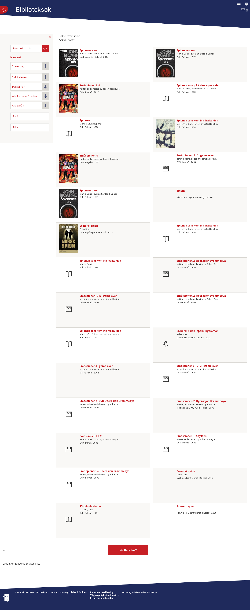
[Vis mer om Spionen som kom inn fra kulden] (165, 133)
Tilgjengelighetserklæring (104, 595)
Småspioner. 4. (89, 155)
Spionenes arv (89, 50)
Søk (45, 48)
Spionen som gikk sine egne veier (198, 85)
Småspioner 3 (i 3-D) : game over (197, 366)
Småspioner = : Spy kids (191, 436)
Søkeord (18, 48)
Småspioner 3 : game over (96, 366)
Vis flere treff (128, 550)
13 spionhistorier (90, 506)
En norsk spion (89, 225)
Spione (181, 190)
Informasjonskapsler (101, 598)
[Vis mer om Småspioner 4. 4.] (68, 98)
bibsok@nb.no (79, 592)
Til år (16, 127)
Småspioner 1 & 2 (91, 436)
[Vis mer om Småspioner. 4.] (68, 168)
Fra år (16, 116)
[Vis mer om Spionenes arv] (68, 63)
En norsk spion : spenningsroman (197, 331)
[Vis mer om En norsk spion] (68, 238)
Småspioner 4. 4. (90, 85)
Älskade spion (186, 506)
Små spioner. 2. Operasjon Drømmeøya (104, 471)
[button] (240, 4)
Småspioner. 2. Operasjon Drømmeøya (201, 261)
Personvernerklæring (102, 592)
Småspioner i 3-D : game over (195, 155)
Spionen (85, 120)
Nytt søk (16, 57)
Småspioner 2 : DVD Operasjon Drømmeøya (107, 401)
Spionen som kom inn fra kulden (197, 120)
